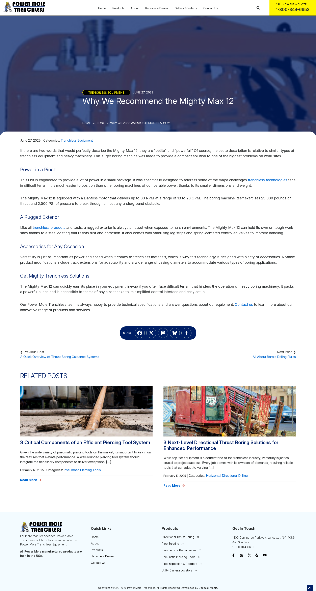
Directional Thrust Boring (178, 537)
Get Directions (240, 542)
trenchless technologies (267, 180)
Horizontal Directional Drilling (227, 476)
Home (102, 8)
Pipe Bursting (170, 543)
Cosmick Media (208, 587)
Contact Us (210, 8)
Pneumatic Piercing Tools (82, 470)
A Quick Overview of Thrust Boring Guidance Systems (59, 357)
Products (118, 8)
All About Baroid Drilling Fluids (274, 357)
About (135, 8)
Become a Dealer (156, 8)
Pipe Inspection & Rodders (179, 563)
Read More (28, 480)
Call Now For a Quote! (291, 4)
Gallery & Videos (186, 8)
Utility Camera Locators (177, 570)
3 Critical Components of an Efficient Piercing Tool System (85, 442)
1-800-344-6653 (243, 547)
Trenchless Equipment (106, 92)
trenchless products (49, 227)
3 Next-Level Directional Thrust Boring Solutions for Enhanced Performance (221, 445)
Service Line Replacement (179, 550)
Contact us (244, 304)
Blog (100, 123)
